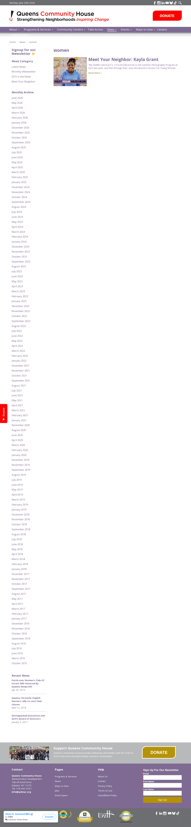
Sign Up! (162, 800)
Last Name (148, 789)
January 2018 (19, 569)
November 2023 (21, 251)
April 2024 (17, 226)
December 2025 (20, 127)
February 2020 (20, 450)
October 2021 (19, 375)
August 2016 (19, 643)
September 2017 (21, 588)
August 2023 (19, 266)
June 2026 (17, 98)
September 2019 (21, 469)
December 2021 (20, 365)
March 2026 (18, 112)
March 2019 (18, 499)
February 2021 (20, 415)
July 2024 (17, 212)
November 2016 (21, 628)
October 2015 (19, 663)
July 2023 (17, 271)
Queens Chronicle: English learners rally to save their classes (27, 701)
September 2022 (21, 321)
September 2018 (21, 529)
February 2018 (20, 564)
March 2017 (18, 608)
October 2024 (19, 197)
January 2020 (19, 455)
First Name (148, 781)
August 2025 (19, 147)
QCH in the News (21, 76)
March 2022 (18, 350)
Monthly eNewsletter (24, 71)
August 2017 (19, 593)
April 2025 (17, 167)
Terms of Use (105, 790)
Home (12, 41)
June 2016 (17, 653)
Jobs (57, 790)
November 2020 (21, 425)
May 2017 (17, 598)
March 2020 (18, 445)
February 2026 (20, 117)
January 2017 (19, 618)
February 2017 (20, 613)
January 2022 (19, 360)
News (112, 29)
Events (126, 29)
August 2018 (19, 534)
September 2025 (21, 142)
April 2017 (17, 603)
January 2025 (19, 182)
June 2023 (17, 276)
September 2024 (21, 202)
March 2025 (18, 172)
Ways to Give (145, 29)
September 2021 (21, 380)
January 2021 (19, 420)
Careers (162, 29)
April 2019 (17, 494)
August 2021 (19, 385)
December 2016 (20, 623)
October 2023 (19, 256)
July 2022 (17, 331)
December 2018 (20, 514)
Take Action (95, 29)
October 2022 (19, 316)
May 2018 (17, 549)
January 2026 (19, 122)
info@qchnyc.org (21, 791)
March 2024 (18, 231)
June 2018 (17, 544)
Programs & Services (38, 29)
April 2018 (17, 554)
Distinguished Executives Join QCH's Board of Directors (28, 717)
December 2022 (20, 306)
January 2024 (19, 241)
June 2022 (17, 336)
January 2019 (19, 509)
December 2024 (20, 187)
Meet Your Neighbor (23, 81)
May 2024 (17, 222)
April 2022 (17, 346)
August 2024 (19, 207)
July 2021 (17, 390)
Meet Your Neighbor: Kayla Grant (123, 59)
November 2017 (21, 579)
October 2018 (19, 524)
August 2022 (19, 326)
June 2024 (17, 217)
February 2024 (20, 236)
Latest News (19, 66)
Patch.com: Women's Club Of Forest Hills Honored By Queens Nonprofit (28, 683)
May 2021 (17, 400)
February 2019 (20, 504)
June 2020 (17, 435)
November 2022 (21, 311)
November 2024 (21, 192)
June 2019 (17, 484)
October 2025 (19, 137)
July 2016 (17, 648)
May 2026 (17, 103)
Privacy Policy (105, 785)
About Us (103, 776)
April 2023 (17, 286)
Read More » (95, 72)
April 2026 (17, 107)
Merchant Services (126, 822)
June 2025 (17, 157)
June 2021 (17, 395)
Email (146, 774)
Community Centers (71, 29)
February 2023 (20, 296)
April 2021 (17, 405)
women (33, 41)
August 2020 (19, 430)
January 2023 (19, 301)
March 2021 (18, 410)
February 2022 (20, 355)
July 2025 (17, 152)
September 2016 (21, 638)
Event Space (19, 35)
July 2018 (17, 539)
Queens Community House (63, 16)
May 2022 (17, 341)
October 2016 (19, 633)
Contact (102, 781)
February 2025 (20, 177)
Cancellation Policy (107, 795)
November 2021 (21, 370)
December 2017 (20, 574)
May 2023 (17, 281)
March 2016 (18, 658)
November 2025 (21, 132)
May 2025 (17, 162)
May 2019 (17, 489)
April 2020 (17, 440)
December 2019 (20, 460)
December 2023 (20, 246)
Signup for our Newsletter (24, 51)
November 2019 (21, 465)
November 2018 (21, 519)
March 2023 (18, 291)
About (14, 29)
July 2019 (17, 479)
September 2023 (21, 261)
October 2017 (19, 584)
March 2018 (18, 559)
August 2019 (19, 474)
